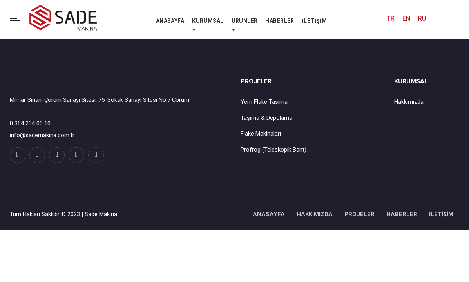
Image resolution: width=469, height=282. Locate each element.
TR (391, 19)
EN (406, 19)
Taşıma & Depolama (266, 117)
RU (422, 19)
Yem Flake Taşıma (264, 101)
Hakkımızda (409, 101)
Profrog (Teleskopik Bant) (273, 149)
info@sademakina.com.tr (42, 135)
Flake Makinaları (261, 133)
